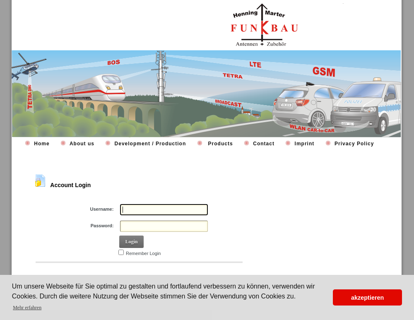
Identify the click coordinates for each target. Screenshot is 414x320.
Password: (102, 225)
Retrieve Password (60, 274)
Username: (102, 209)
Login (131, 242)
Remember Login (143, 253)
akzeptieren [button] (367, 297)
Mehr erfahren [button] (27, 307)
